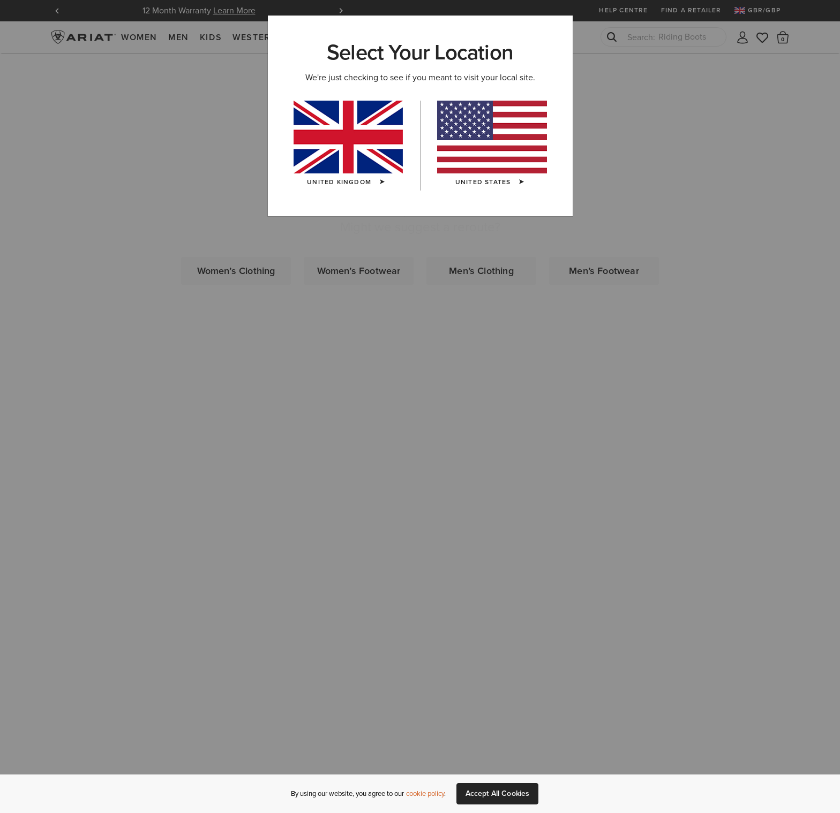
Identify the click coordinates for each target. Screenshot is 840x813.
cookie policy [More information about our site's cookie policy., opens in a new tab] (425, 793)
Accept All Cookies (498, 793)
